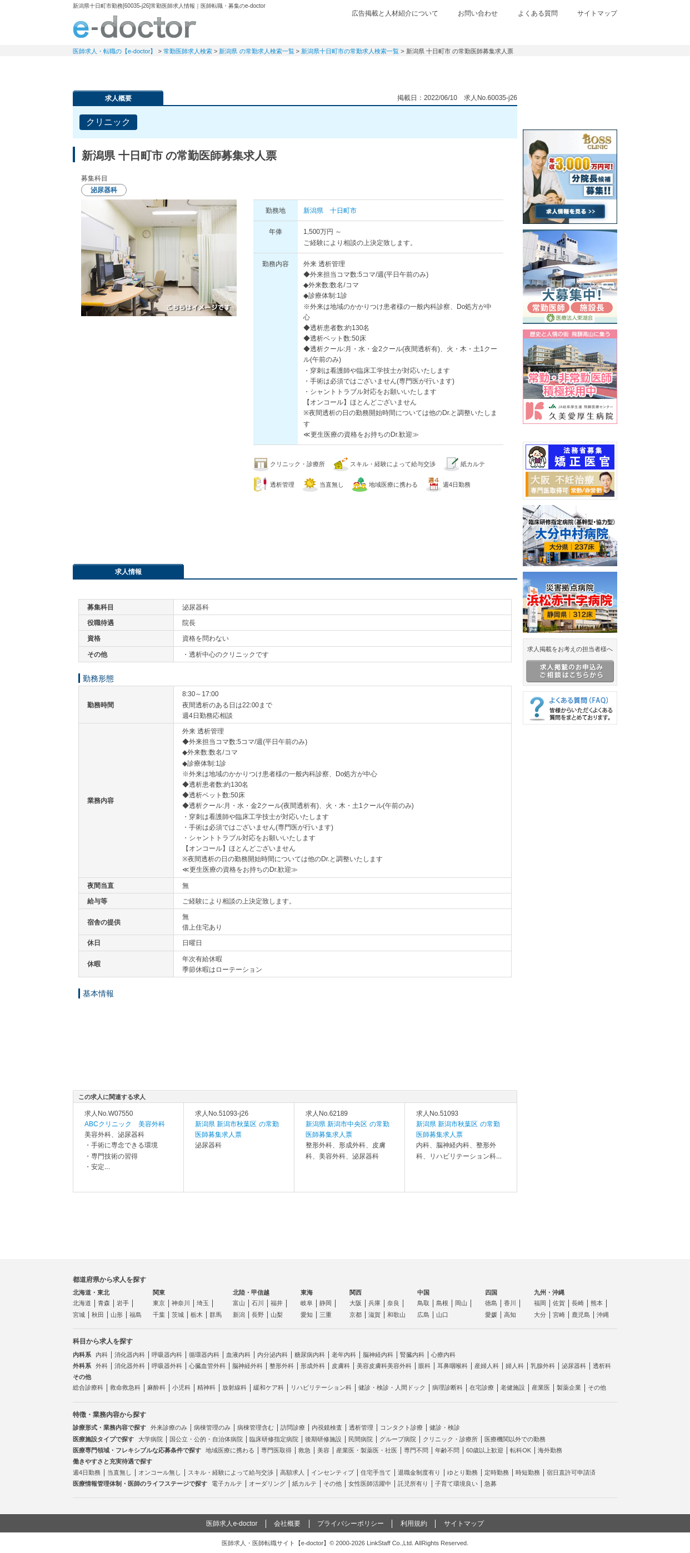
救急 (304, 1450)
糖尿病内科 (309, 1354)
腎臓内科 (412, 1354)
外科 (102, 1365)
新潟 (239, 1314)
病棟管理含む (255, 1427)
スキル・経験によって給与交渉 (230, 1472)
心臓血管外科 (207, 1365)
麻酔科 (156, 1387)
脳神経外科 (247, 1365)
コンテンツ (500, 69)
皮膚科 (341, 1365)
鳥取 (423, 1303)
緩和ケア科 (268, 1387)
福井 (277, 1303)
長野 (258, 1314)
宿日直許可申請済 (571, 1472)
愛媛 (491, 1314)
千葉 (159, 1314)
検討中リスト (531, 31)
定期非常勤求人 (189, 69)
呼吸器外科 (167, 1365)
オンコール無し (159, 1472)
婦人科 (515, 1365)
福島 (135, 1314)
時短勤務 (528, 1472)
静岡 (325, 1303)
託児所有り (413, 1483)
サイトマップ (597, 13)
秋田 (98, 1314)
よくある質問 (538, 13)
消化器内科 (129, 1354)
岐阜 (307, 1303)
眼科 (424, 1365)
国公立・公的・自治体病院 (206, 1439)
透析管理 (361, 1427)
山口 (442, 1314)
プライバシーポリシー (350, 1523)
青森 (104, 1303)
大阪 (355, 1303)
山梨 (277, 1314)
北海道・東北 (91, 1292)
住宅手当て (376, 1472)
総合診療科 (88, 1387)
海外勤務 (550, 1450)
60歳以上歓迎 (484, 1450)
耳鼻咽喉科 (452, 1365)
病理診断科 (447, 1387)
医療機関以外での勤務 (515, 1439)
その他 (597, 1387)
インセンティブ (332, 1472)
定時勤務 (496, 1472)
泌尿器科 (574, 1365)
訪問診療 (293, 1427)
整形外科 (281, 1365)
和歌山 (396, 1314)
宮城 (79, 1314)
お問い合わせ (478, 13)
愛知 (307, 1314)
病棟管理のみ (212, 1427)
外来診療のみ (169, 1427)
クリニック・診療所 (450, 1439)
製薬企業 (569, 1387)
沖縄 (603, 1314)
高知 (510, 1314)
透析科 (602, 1365)
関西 (355, 1292)
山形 (117, 1314)
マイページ (578, 69)
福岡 (540, 1303)
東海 (307, 1292)
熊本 (597, 1303)
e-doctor (135, 26)
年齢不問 (447, 1450)
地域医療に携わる (230, 1450)
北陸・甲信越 (251, 1292)
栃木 (197, 1314)
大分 (540, 1314)
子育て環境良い (456, 1483)
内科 (102, 1354)
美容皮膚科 (372, 1365)
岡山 (461, 1303)
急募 (490, 1483)
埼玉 (203, 1303)
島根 (442, 1303)
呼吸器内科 (167, 1354)
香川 (510, 1303)
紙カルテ (304, 1483)
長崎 (578, 1303)
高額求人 (292, 1472)
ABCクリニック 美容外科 (124, 1124)
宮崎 (559, 1314)
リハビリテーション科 (321, 1387)
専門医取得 (276, 1450)
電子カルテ (227, 1483)
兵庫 (374, 1303)
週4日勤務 (87, 1472)
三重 (325, 1314)
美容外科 (399, 1365)
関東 (159, 1292)
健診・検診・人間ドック (392, 1387)
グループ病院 (397, 1439)
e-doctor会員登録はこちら (570, 107)
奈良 (393, 1303)
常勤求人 (112, 69)
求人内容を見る (128, 1180)
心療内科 (443, 1354)
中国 (423, 1292)
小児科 (181, 1387)
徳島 (491, 1303)
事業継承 (423, 69)
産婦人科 (486, 1365)
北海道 (82, 1303)
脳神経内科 (378, 1354)
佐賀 (559, 1303)
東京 (159, 1303)
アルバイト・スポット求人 (267, 69)
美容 (323, 1450)
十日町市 (343, 210)
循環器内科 (204, 1354)
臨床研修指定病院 (273, 1439)
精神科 (206, 1387)
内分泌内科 (272, 1354)
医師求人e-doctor (231, 1523)
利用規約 (414, 1523)
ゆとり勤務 (462, 1472)
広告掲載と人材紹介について (395, 13)
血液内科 (238, 1354)
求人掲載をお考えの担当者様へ (570, 664)
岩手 (123, 1303)
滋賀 (374, 1314)
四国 (491, 1292)
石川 (258, 1303)
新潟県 (313, 210)
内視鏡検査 (327, 1427)
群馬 (215, 1314)
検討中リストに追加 (470, 119)
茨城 (178, 1314)
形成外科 (313, 1365)
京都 (355, 1314)
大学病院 (150, 1439)
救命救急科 (125, 1387)
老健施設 (513, 1387)
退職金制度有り (419, 1472)
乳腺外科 (543, 1365)
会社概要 (287, 1523)
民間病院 (360, 1439)
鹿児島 (581, 1314)
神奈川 (181, 1303)
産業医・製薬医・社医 (366, 1450)
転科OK (520, 1450)
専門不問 (416, 1450)
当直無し (119, 1472)
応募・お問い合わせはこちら (295, 522)
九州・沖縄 (549, 1292)
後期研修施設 (323, 1439)
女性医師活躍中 (369, 1483)
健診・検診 (444, 1427)
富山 (239, 1303)
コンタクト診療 (401, 1427)
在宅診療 (481, 1387)
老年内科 (344, 1354)
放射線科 (234, 1387)
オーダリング (267, 1483)
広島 (423, 1314)
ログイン (595, 31)
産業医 (541, 1387)
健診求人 (345, 69)
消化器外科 (129, 1365)
